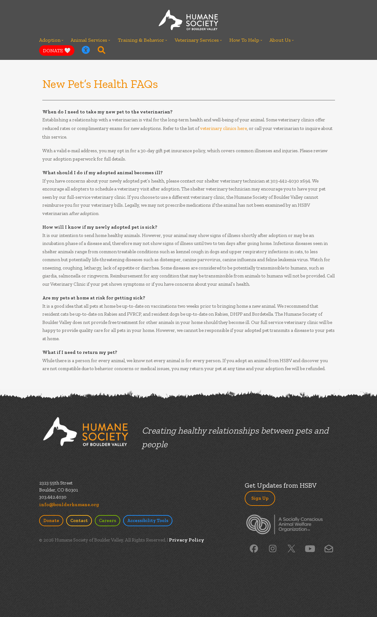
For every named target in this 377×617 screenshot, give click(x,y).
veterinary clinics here (223, 128)
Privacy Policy (186, 540)
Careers (107, 520)
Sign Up (260, 498)
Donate (51, 520)
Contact (79, 520)
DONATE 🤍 (57, 50)
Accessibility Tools (147, 520)
